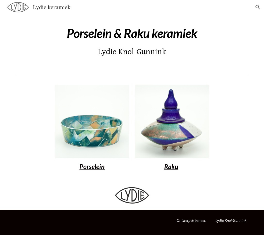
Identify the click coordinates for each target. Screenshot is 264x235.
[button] (258, 7)
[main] (132, 40)
